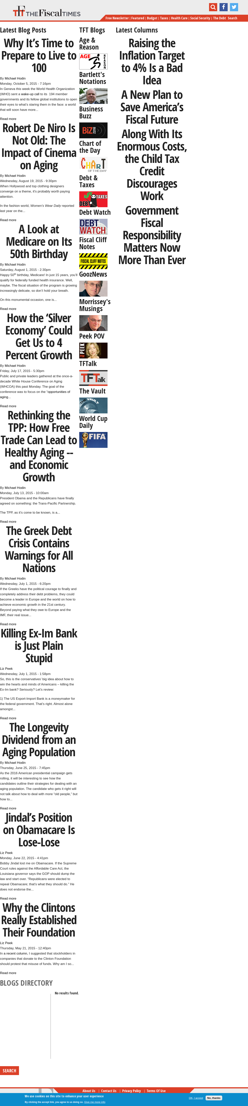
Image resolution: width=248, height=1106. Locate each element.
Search (232, 18)
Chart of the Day (90, 147)
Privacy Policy (131, 1090)
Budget (152, 18)
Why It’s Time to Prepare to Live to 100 (38, 55)
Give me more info (94, 1102)
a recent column (15, 953)
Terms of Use (156, 1090)
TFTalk (88, 363)
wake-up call (30, 94)
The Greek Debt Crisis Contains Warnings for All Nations (39, 549)
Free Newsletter (117, 18)
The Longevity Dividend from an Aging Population (39, 739)
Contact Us (108, 1090)
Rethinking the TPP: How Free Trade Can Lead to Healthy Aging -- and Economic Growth (39, 446)
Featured (137, 18)
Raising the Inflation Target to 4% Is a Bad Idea (152, 61)
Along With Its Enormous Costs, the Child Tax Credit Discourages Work (152, 165)
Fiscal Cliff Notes (93, 243)
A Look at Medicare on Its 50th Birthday (39, 241)
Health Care (179, 18)
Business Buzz (91, 112)
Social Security (200, 18)
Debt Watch (95, 212)
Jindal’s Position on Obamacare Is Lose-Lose (39, 829)
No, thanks (213, 1098)
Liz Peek (6, 669)
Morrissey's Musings (95, 305)
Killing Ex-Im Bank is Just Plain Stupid (39, 645)
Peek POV (91, 336)
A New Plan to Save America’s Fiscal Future (151, 106)
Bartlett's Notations (92, 78)
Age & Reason (89, 43)
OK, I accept (196, 1098)
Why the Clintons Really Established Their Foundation (39, 919)
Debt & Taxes (88, 181)
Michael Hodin (15, 78)
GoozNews (93, 274)
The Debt (219, 18)
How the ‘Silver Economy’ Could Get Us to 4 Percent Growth (38, 336)
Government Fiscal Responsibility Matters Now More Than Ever (151, 235)
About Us (89, 1090)
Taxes (164, 18)
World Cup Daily (93, 422)
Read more (8, 119)
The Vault (92, 391)
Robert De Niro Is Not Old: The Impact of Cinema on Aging (38, 146)
